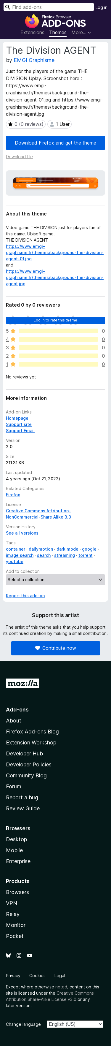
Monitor (15, 925)
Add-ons (17, 709)
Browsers (17, 892)
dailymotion (41, 548)
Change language (23, 1024)
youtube (14, 561)
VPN (11, 903)
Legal (59, 975)
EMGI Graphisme (34, 60)
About (13, 720)
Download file (19, 156)
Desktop (16, 839)
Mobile (14, 850)
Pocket (15, 936)
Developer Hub (24, 753)
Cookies (37, 975)
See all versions (22, 532)
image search (19, 555)
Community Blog (26, 775)
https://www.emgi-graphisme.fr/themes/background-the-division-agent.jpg (55, 277)
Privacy (13, 975)
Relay (13, 914)
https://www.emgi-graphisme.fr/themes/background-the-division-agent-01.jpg (55, 252)
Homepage (17, 418)
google (89, 548)
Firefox (13, 494)
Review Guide (23, 808)
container (15, 548)
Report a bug (22, 797)
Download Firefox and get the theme (55, 143)
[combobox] (49, 7)
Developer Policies (29, 764)
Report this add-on (25, 595)
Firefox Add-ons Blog (32, 731)
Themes (58, 32)
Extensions (32, 32)
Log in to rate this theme (55, 320)
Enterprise (18, 861)
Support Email (20, 430)
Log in (101, 7)
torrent (85, 555)
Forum (13, 786)
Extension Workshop (31, 742)
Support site (19, 424)
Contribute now (55, 648)
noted (61, 986)
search (44, 555)
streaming (64, 555)
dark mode (67, 548)
